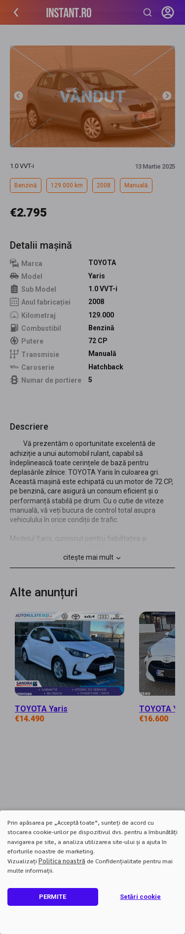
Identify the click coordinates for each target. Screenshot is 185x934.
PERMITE (52, 896)
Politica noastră (61, 860)
